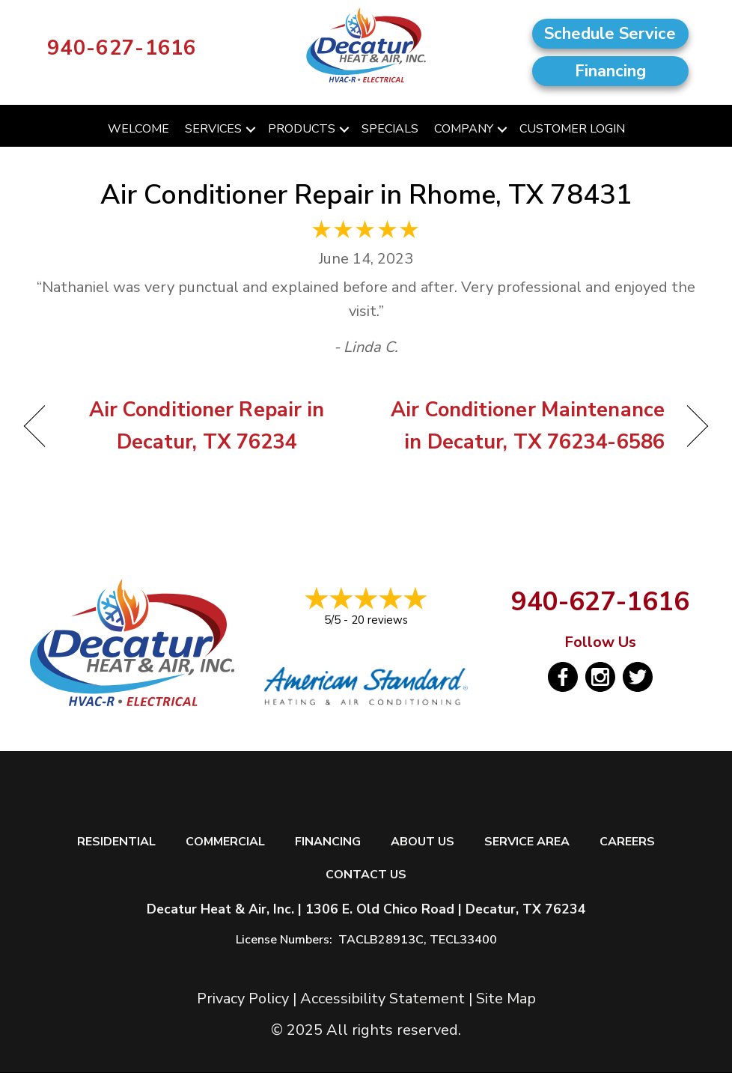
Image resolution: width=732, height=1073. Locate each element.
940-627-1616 (122, 48)
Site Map (506, 998)
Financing (328, 842)
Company (463, 129)
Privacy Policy (243, 998)
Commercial (225, 842)
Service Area (527, 842)
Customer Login (572, 129)
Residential (116, 842)
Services (213, 129)
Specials (390, 129)
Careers (627, 842)
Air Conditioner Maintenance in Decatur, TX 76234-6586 (525, 426)
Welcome (138, 129)
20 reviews (379, 620)
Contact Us (366, 875)
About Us (422, 842)
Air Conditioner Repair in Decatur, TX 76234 (195, 426)
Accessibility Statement (382, 998)
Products (301, 129)
